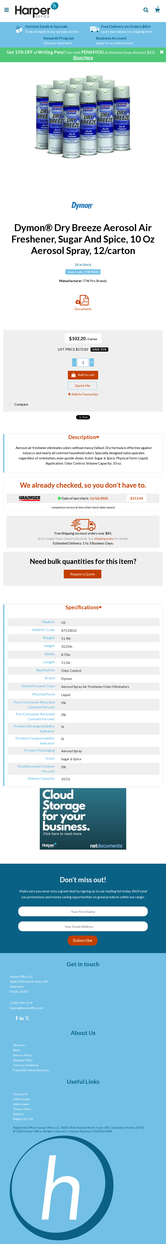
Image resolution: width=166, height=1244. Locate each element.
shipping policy (104, 538)
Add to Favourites (83, 394)
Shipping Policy (23, 1060)
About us (19, 1045)
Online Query (21, 1099)
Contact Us (20, 1094)
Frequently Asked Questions (31, 1070)
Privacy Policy (22, 1109)
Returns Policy (22, 1055)
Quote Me (82, 385)
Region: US (20, 1119)
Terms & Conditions (26, 1065)
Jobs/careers (21, 1104)
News (16, 1050)
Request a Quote (82, 574)
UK (31, 1119)
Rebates (18, 1114)
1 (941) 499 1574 (21, 1003)
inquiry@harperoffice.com (26, 1008)
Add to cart (83, 375)
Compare (17, 404)
